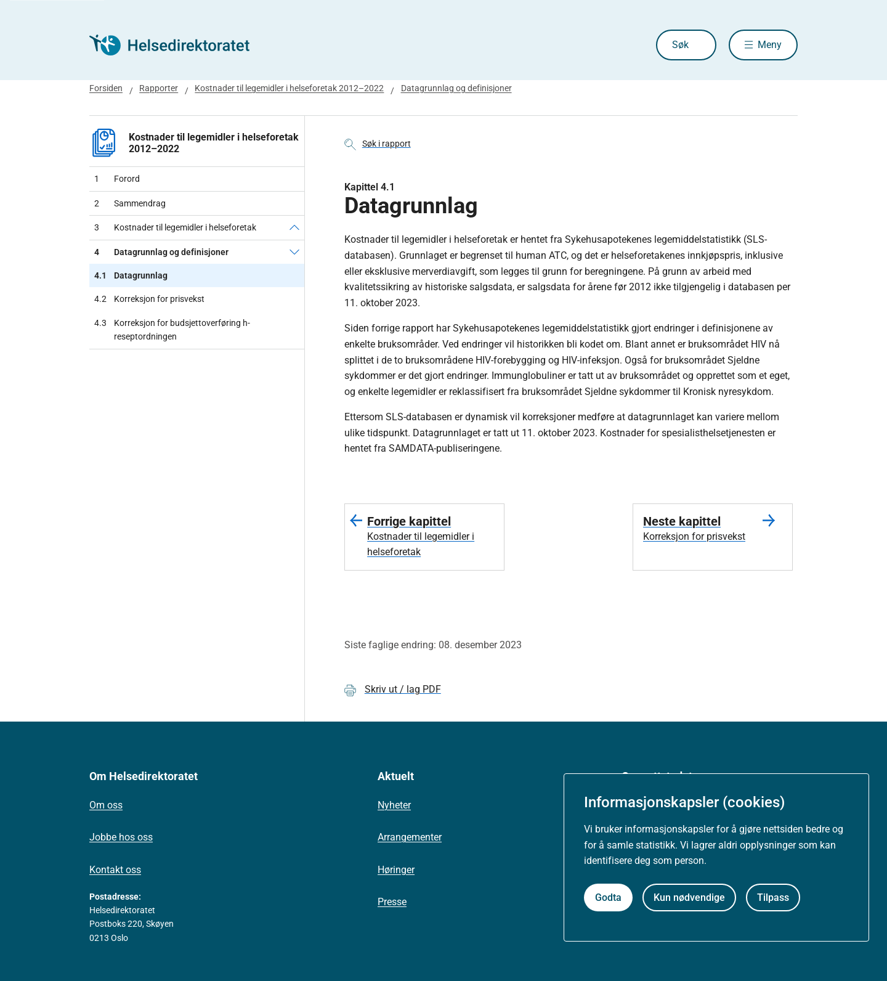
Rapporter (158, 88)
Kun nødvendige (689, 897)
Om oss (106, 805)
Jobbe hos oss (121, 837)
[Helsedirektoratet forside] (178, 45)
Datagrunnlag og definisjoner (456, 88)
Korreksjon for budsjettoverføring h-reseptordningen (172, 330)
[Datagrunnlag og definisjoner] (294, 252)
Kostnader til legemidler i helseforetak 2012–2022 (289, 88)
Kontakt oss (115, 870)
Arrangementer (410, 837)
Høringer (396, 870)
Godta (608, 897)
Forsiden (106, 88)
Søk (680, 45)
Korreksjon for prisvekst (149, 299)
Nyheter (394, 805)
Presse (392, 902)
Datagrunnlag (131, 275)
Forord (117, 178)
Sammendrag (130, 203)
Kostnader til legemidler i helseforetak (175, 227)
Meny (770, 45)
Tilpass (773, 897)
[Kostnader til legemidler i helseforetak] (294, 227)
